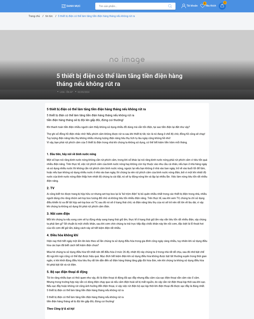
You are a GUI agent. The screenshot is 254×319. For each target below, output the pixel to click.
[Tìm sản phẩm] (130, 6)
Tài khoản (190, 5)
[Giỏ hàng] (222, 6)
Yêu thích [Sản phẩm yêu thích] (208, 5)
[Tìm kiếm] (170, 6)
